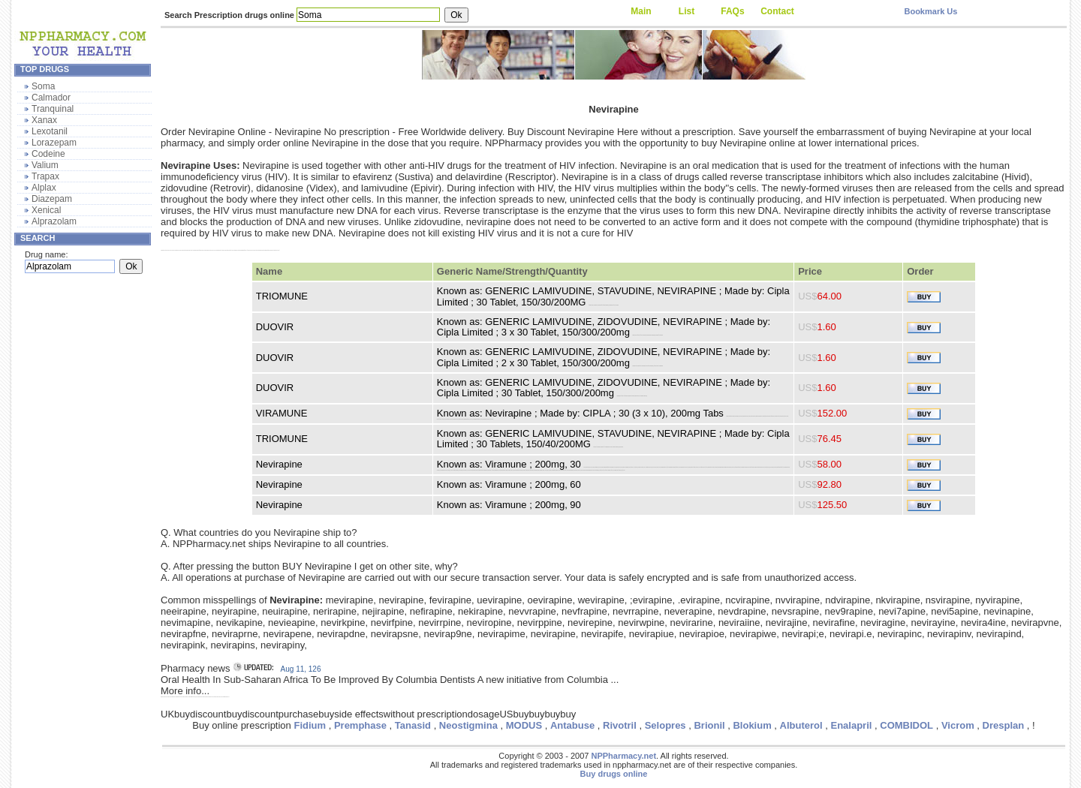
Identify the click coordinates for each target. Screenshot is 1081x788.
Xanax (44, 120)
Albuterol (801, 725)
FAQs (732, 11)
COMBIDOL (906, 725)
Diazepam (52, 199)
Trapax (45, 176)
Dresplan (1004, 725)
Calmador (51, 97)
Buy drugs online (614, 773)
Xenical (46, 210)
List (686, 11)
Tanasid (413, 725)
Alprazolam (54, 221)
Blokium (752, 725)
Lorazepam (54, 142)
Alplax (44, 187)
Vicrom (957, 725)
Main (641, 11)
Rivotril (620, 725)
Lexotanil (50, 131)
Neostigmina (468, 725)
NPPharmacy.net (623, 755)
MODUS (524, 725)
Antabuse (572, 725)
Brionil (709, 725)
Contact (777, 11)
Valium (45, 165)
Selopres (665, 725)
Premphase (360, 725)
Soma (43, 86)
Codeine (48, 154)
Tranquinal (53, 109)
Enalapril (851, 725)
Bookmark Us (930, 11)
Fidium (310, 725)
